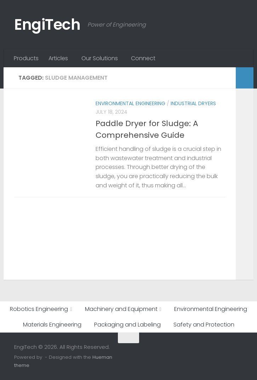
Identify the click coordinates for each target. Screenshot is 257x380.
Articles (58, 58)
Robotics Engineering (39, 309)
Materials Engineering (52, 325)
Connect (143, 58)
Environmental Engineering (130, 103)
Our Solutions (99, 58)
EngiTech (47, 24)
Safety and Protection (203, 325)
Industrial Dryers (193, 103)
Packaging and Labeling (127, 325)
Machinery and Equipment (121, 309)
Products (26, 58)
